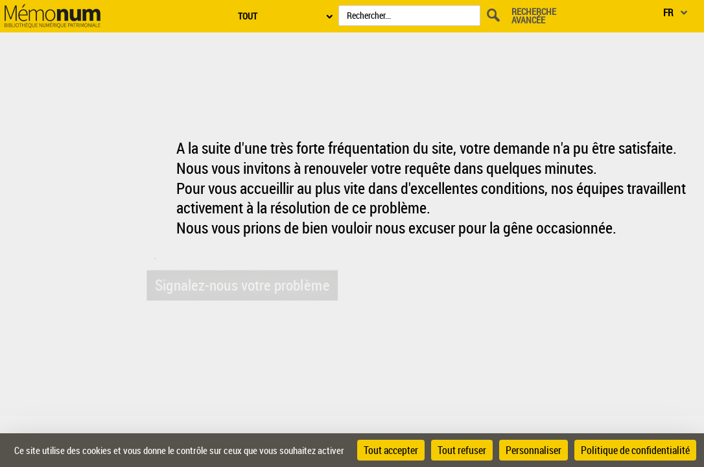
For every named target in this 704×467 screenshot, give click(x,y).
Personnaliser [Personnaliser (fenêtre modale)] (533, 450)
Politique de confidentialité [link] (635, 450)
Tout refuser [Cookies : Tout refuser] (462, 450)
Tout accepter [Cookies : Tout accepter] (391, 450)
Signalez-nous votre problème (240, 284)
